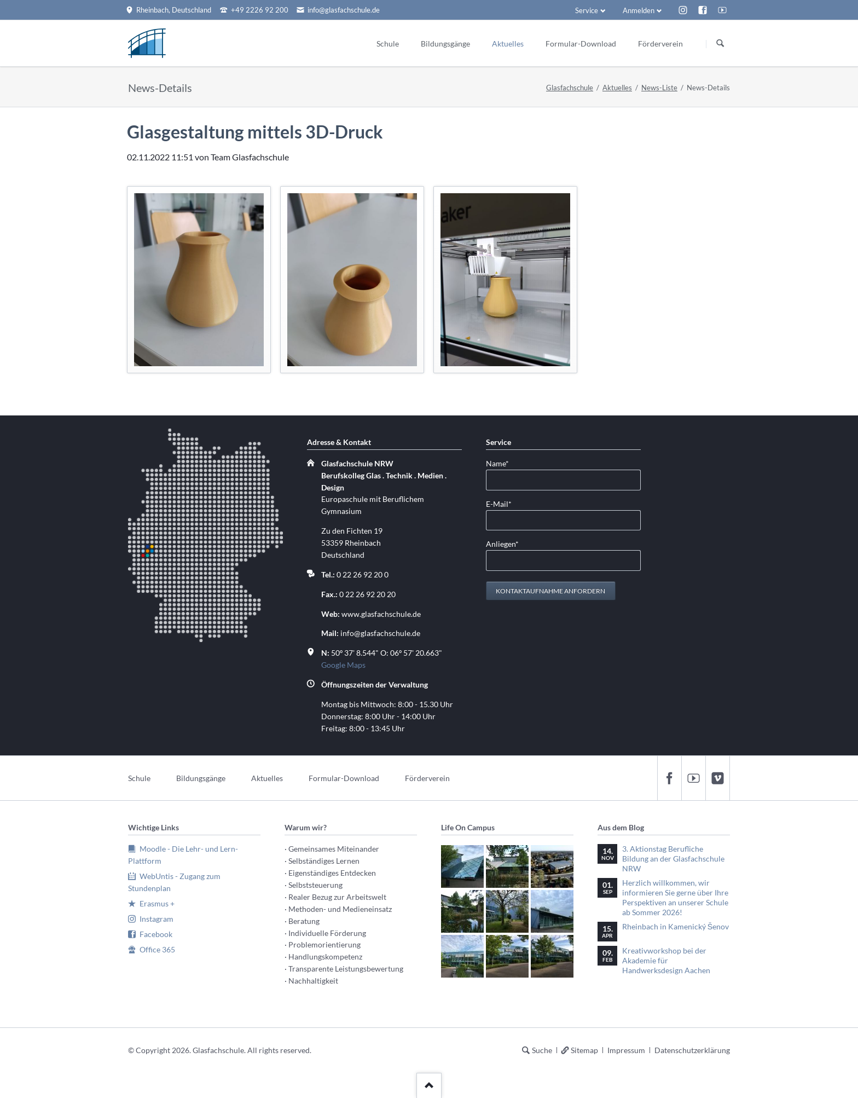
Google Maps (343, 664)
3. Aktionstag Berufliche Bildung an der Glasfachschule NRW (673, 858)
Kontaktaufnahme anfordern (550, 591)
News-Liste (659, 87)
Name (503, 463)
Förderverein (427, 778)
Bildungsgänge (200, 778)
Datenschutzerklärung (692, 1050)
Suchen (720, 44)
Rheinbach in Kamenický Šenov (675, 926)
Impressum (626, 1050)
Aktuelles (617, 87)
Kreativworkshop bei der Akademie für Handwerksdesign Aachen (666, 960)
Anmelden (638, 10)
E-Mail (503, 503)
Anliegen (503, 543)
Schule (139, 778)
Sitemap (584, 1050)
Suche (542, 1050)
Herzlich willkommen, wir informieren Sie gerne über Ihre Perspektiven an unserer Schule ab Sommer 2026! (675, 897)
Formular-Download (344, 778)
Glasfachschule (569, 87)
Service (586, 10)
